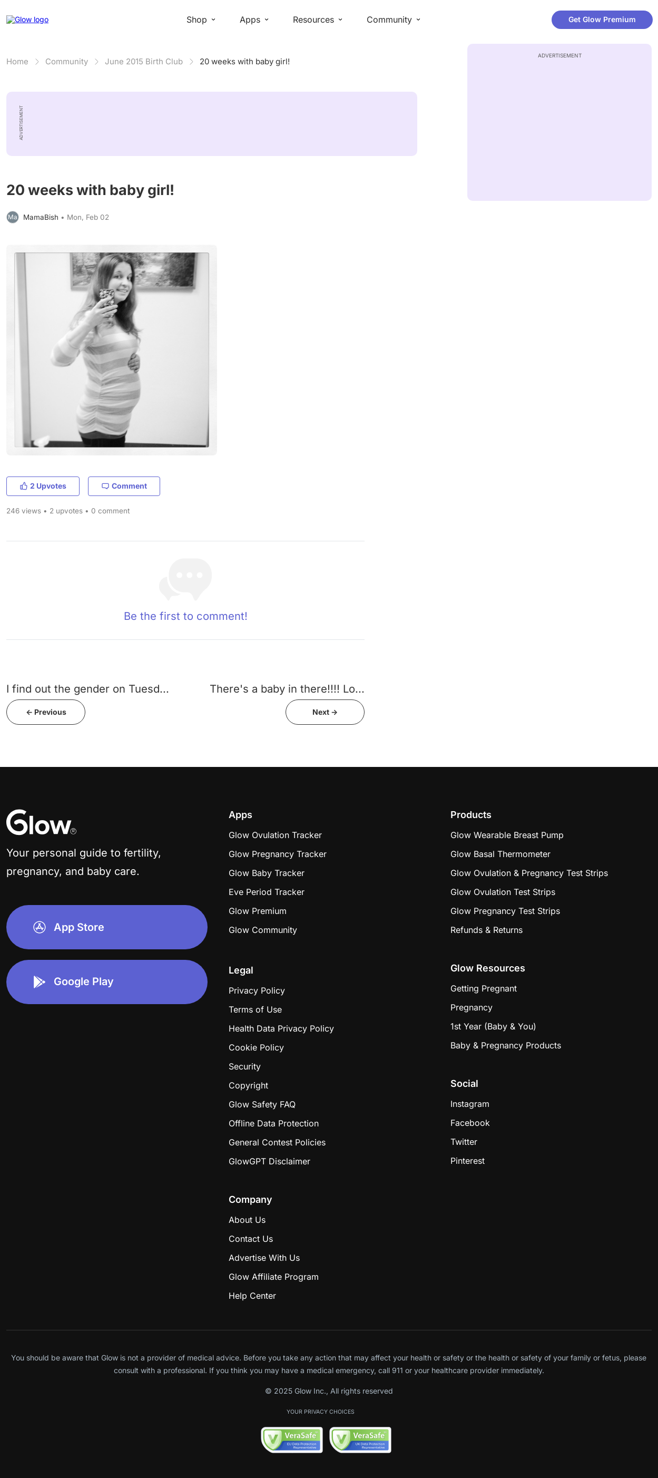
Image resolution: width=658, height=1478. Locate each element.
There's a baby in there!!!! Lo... (287, 688)
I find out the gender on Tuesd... (87, 688)
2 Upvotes (42, 485)
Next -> (325, 711)
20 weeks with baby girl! (245, 61)
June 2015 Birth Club (144, 61)
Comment (124, 485)
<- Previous (46, 711)
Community (66, 61)
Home (17, 61)
